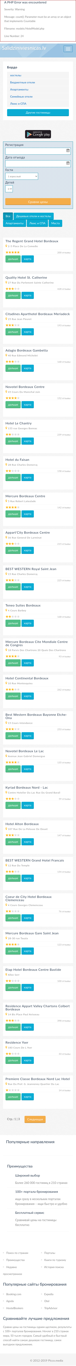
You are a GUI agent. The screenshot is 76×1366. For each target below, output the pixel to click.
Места (55, 223)
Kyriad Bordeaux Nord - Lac (26, 787)
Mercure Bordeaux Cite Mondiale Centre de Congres (36, 643)
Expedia (49, 1294)
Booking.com (13, 1294)
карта (27, 258)
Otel (46, 1301)
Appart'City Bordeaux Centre (27, 532)
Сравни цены (38, 202)
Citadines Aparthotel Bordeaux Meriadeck (37, 314)
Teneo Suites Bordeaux (23, 605)
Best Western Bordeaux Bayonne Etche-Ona (36, 716)
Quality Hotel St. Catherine (26, 277)
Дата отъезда (15, 157)
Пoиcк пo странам (17, 1252)
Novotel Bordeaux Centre (25, 387)
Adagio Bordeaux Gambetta (26, 350)
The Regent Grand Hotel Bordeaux (31, 241)
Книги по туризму (55, 1260)
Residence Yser (16, 1042)
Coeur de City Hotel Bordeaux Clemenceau (28, 898)
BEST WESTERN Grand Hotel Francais (34, 860)
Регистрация (14, 145)
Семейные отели (21, 96)
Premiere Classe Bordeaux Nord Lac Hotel (37, 1079)
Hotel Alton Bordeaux (22, 824)
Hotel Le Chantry (18, 423)
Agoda (10, 1301)
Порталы (49, 1252)
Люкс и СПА (18, 103)
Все (8, 216)
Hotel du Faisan (17, 459)
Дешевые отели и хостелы (33, 216)
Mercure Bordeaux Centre (25, 496)
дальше (13, 258)
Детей (9, 182)
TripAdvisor (51, 1308)
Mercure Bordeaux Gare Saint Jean (32, 933)
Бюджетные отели (22, 82)
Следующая (35, 1119)
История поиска (54, 1267)
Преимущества (15, 1260)
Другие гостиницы (38, 112)
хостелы (15, 75)
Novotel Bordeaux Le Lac (24, 751)
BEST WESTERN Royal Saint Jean (31, 569)
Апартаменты (19, 89)
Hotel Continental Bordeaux (26, 678)
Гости (9, 170)
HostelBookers (14, 1308)
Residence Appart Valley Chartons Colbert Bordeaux (37, 1007)
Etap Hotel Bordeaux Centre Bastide (33, 969)
